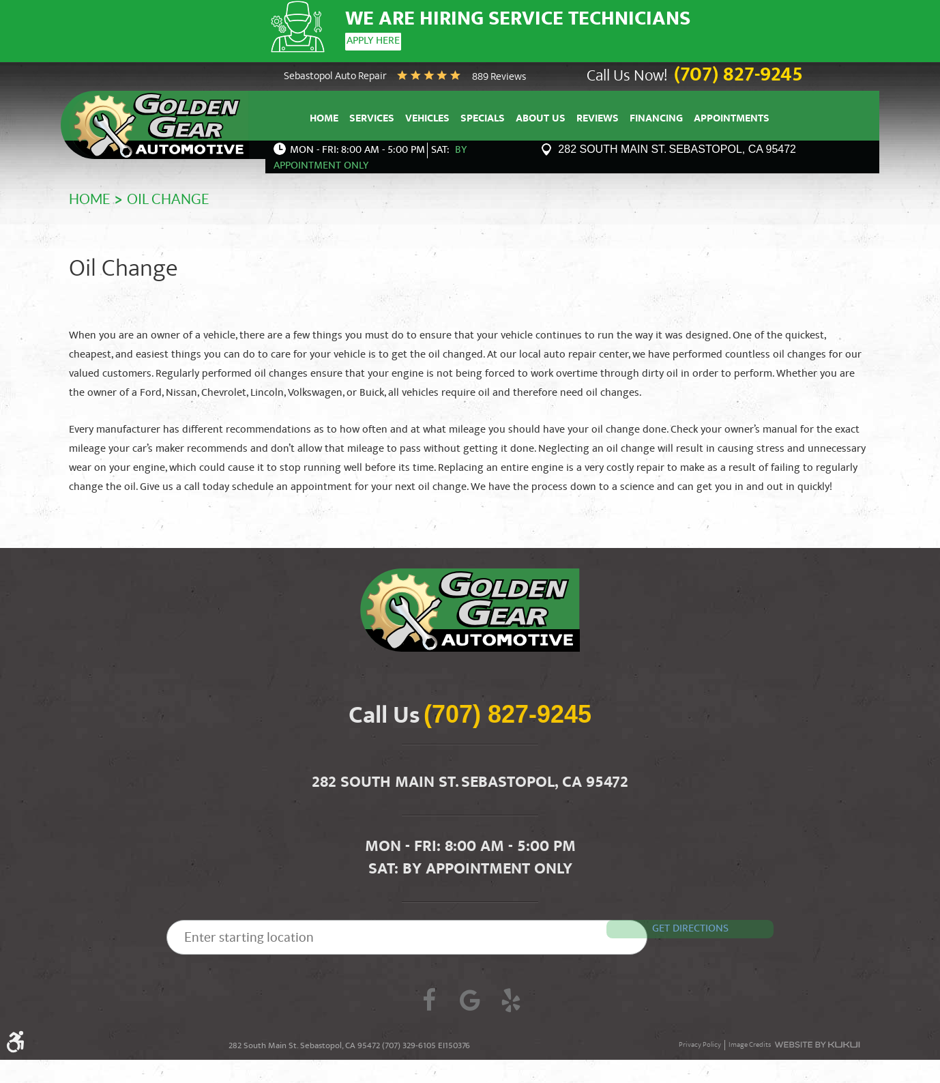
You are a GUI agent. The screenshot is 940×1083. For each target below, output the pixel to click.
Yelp (511, 999)
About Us (541, 116)
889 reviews (499, 74)
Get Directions (711, 924)
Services (371, 116)
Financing (656, 116)
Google (470, 999)
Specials (482, 116)
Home (324, 116)
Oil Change (168, 196)
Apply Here (371, 41)
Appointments (731, 116)
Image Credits (750, 1042)
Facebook (429, 999)
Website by (817, 1042)
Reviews (597, 116)
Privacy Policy (700, 1042)
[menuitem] (324, 115)
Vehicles (427, 116)
